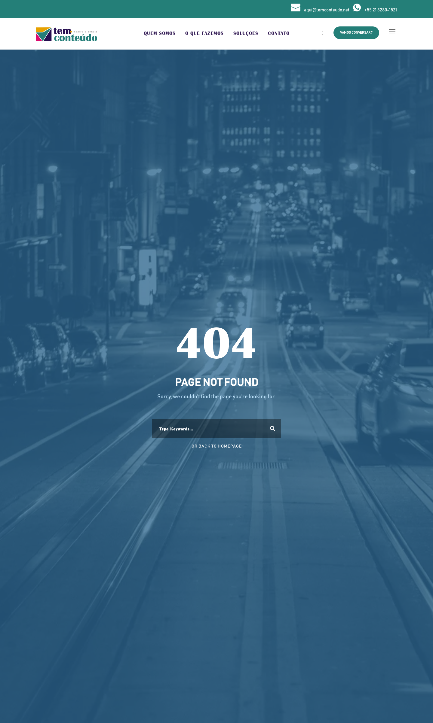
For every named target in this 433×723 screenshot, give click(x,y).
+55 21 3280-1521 (380, 10)
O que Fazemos (204, 33)
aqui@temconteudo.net (326, 10)
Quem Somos (160, 33)
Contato (279, 33)
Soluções (245, 33)
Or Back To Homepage (217, 446)
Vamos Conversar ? (356, 32)
